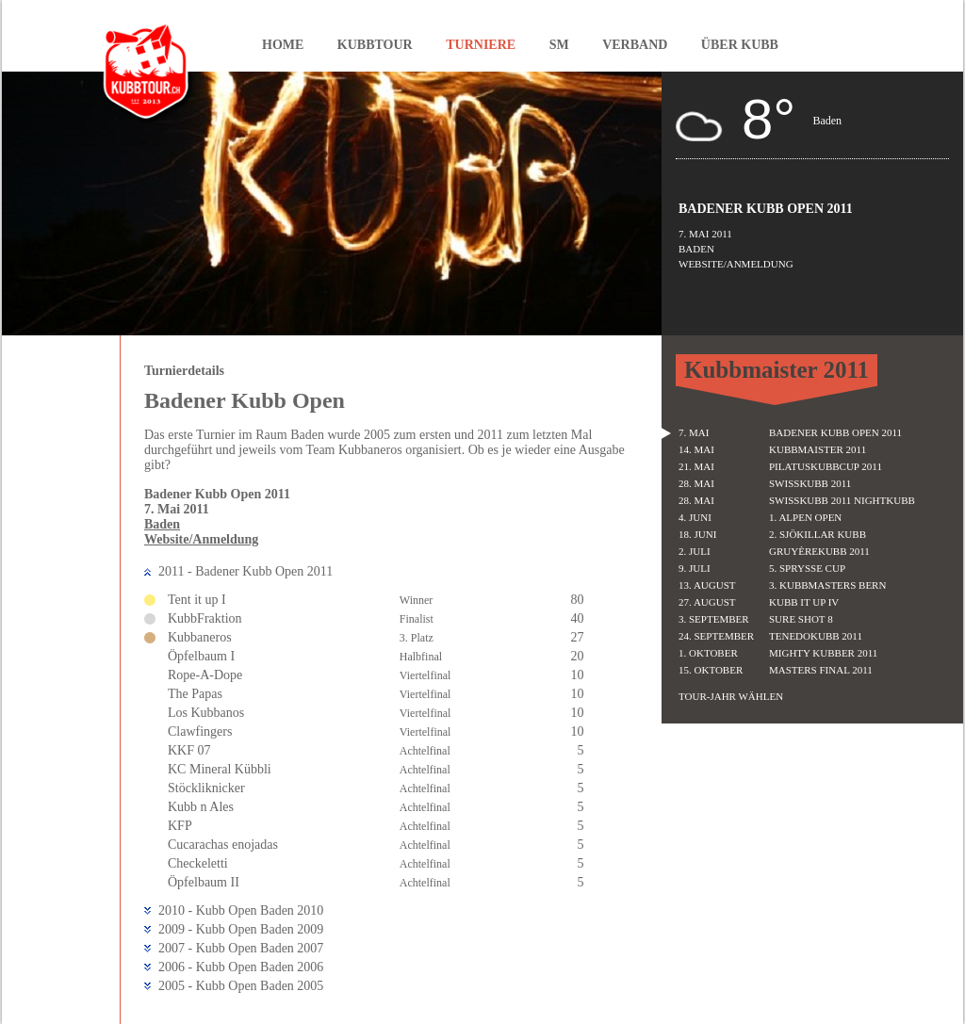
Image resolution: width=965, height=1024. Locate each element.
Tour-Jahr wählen (731, 696)
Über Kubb (739, 45)
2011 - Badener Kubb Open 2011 (245, 571)
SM (559, 45)
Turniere (480, 45)
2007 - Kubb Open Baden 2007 (240, 948)
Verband (634, 45)
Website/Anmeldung (201, 539)
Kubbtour (375, 45)
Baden (162, 524)
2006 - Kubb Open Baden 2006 (240, 967)
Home (282, 45)
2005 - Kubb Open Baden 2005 (240, 986)
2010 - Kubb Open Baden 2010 (240, 910)
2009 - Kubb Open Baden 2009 (240, 929)
